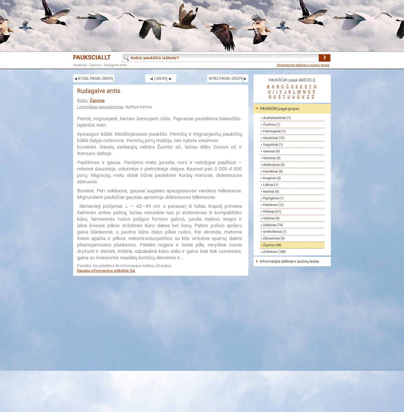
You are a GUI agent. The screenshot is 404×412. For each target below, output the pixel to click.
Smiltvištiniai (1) (275, 232)
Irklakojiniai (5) (274, 165)
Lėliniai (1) (270, 185)
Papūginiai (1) (273, 198)
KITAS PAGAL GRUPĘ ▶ (228, 78)
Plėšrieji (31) (272, 211)
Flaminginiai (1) (274, 131)
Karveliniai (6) (273, 171)
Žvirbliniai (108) (274, 252)
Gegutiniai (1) (273, 145)
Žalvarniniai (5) (274, 238)
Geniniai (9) (271, 151)
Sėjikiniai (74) (273, 225)
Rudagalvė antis (115, 65)
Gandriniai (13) (274, 138)
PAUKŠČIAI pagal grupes (279, 109)
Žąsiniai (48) (272, 245)
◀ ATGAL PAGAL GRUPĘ (93, 78)
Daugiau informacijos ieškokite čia (106, 270)
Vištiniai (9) (271, 218)
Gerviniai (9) (272, 158)
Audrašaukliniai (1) (277, 118)
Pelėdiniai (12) (273, 205)
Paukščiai (80, 65)
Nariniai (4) (271, 191)
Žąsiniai (95, 65)
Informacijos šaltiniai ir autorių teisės (303, 65)
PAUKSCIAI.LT (92, 58)
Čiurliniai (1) (271, 124)
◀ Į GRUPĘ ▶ (161, 78)
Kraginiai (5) (272, 178)
